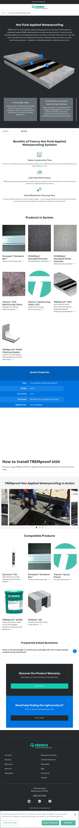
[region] (39, 819)
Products (8, 755)
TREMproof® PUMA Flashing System (13, 339)
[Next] (74, 507)
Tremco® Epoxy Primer (65, 562)
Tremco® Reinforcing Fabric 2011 (39, 291)
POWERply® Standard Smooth (39, 244)
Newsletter (9, 773)
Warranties (45, 764)
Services (8, 759)
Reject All (68, 823)
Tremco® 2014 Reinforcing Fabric (13, 291)
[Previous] (5, 507)
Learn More (39, 686)
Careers (44, 777)
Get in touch (39, 718)
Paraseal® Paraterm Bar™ (13, 244)
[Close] (75, 814)
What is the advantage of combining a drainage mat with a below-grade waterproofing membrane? (35, 651)
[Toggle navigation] (39, 2)
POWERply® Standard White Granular (65, 245)
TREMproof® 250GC (13, 609)
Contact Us (45, 773)
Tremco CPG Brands (38, 1)
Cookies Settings (10, 823)
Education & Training (48, 755)
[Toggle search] (76, 7)
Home (3, 13)
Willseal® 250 (39, 607)
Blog (42, 768)
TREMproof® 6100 (65, 292)
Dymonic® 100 (13, 563)
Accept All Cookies (50, 823)
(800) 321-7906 (39, 796)
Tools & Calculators (48, 759)
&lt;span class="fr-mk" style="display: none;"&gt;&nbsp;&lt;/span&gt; (39, 432)
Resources (9, 764)
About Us (8, 768)
